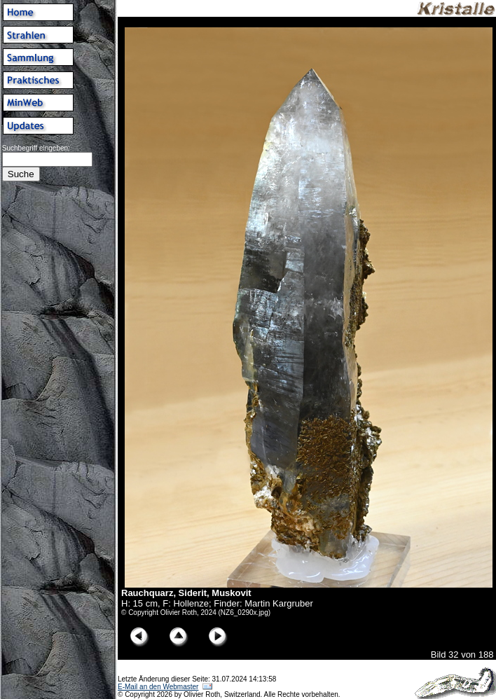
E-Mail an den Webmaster (158, 687)
